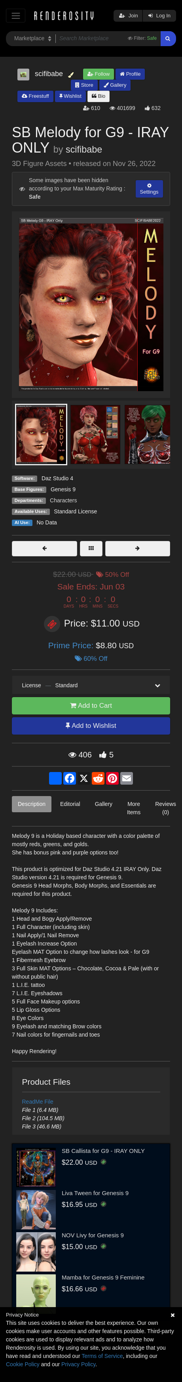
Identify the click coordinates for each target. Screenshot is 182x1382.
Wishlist (70, 96)
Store (84, 85)
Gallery (115, 85)
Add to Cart (91, 705)
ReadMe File (37, 1102)
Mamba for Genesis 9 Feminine (103, 1277)
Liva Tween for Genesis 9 (95, 1193)
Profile (130, 74)
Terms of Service (102, 1356)
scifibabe (84, 149)
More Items (133, 808)
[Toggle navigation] (15, 15)
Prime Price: (72, 645)
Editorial (70, 804)
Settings (149, 189)
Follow (98, 74)
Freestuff (35, 96)
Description (32, 804)
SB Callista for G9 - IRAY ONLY (103, 1150)
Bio (98, 96)
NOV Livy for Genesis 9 (93, 1235)
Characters (63, 500)
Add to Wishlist (91, 725)
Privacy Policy (78, 1364)
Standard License (75, 511)
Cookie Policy (23, 1364)
